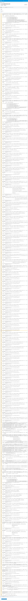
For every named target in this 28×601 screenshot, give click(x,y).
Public (5, 5)
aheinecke (6, 7)
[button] (27, 1)
